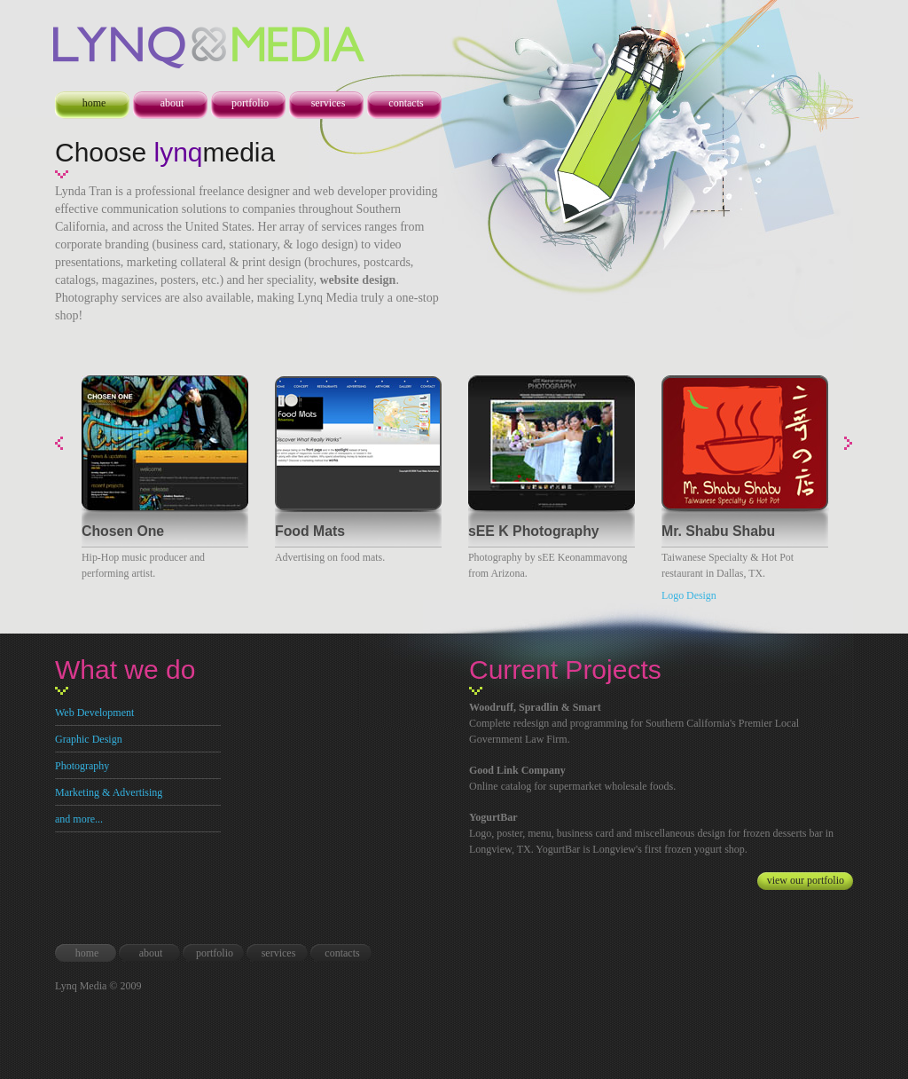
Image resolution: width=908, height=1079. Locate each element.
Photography (82, 766)
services (328, 103)
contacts (405, 103)
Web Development (94, 712)
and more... (79, 819)
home (94, 103)
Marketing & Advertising (108, 792)
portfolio (250, 103)
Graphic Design (88, 739)
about (172, 103)
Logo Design (688, 595)
